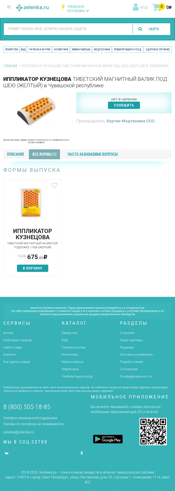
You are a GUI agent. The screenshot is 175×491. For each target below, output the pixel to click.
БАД (23, 49)
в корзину (31, 272)
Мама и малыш (81, 49)
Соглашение (129, 369)
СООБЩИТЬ (124, 105)
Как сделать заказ (16, 362)
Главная (10, 66)
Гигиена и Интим (39, 49)
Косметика (61, 49)
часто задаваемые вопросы (92, 154)
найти (153, 29)
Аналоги (9, 354)
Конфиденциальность (136, 376)
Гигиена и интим (73, 347)
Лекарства (11, 49)
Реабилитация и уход (127, 49)
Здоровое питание (158, 49)
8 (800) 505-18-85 (26, 407)
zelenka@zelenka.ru (18, 432)
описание (15, 154)
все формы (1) (44, 154)
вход (143, 7)
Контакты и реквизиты (136, 354)
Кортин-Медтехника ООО (131, 121)
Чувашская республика (76, 9)
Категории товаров (17, 340)
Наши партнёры (131, 340)
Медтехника (102, 49)
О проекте (127, 333)
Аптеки (8, 333)
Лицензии (127, 347)
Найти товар (12, 347)
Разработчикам (131, 362)
